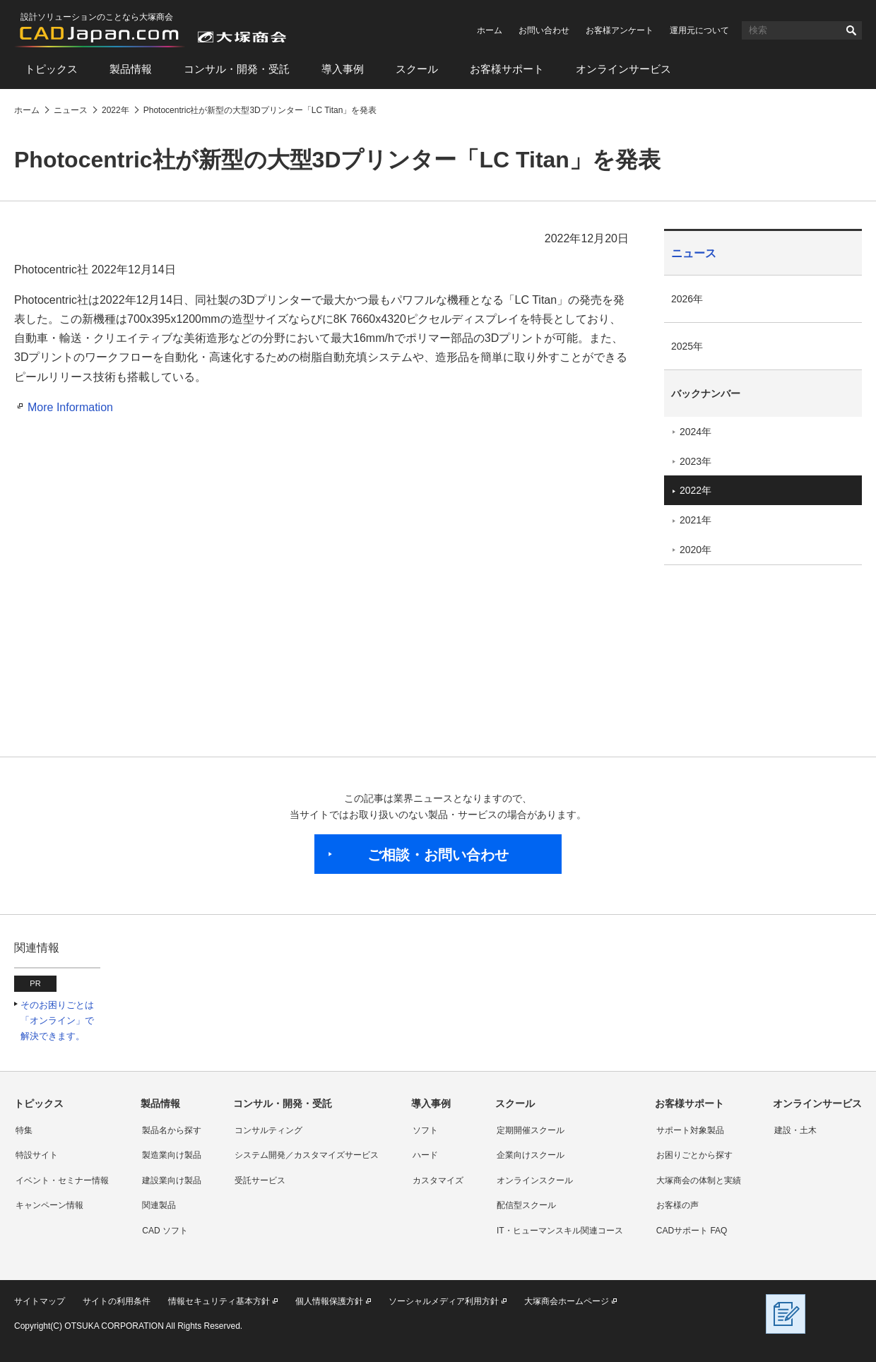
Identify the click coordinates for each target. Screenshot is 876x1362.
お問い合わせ (544, 30)
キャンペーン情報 (49, 1205)
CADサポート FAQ (692, 1231)
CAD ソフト (165, 1231)
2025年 (687, 346)
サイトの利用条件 (116, 1301)
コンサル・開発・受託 (237, 69)
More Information (70, 407)
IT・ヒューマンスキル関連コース (560, 1231)
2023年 (695, 461)
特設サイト (37, 1155)
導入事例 (342, 69)
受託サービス (260, 1180)
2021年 (695, 520)
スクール (417, 69)
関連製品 (159, 1205)
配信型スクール (526, 1205)
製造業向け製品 (171, 1155)
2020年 (695, 549)
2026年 (687, 298)
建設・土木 (795, 1130)
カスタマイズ (438, 1180)
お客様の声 (677, 1205)
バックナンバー (705, 393)
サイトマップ (39, 1301)
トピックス (51, 69)
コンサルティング (268, 1130)
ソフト (425, 1130)
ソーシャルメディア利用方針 (444, 1301)
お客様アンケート (619, 30)
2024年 (695, 431)
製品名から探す (171, 1130)
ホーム (489, 30)
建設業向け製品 (171, 1180)
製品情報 (131, 69)
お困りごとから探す (694, 1155)
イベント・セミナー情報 (62, 1180)
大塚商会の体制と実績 (698, 1180)
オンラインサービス (623, 69)
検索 (851, 30)
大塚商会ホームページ (566, 1301)
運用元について (699, 30)
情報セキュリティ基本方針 (219, 1301)
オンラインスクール (535, 1180)
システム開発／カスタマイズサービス (307, 1155)
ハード (425, 1155)
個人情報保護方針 (329, 1301)
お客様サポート (507, 69)
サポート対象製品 (690, 1130)
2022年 (695, 490)
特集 (24, 1130)
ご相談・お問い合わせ (438, 855)
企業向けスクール (530, 1155)
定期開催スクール (530, 1130)
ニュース (693, 253)
